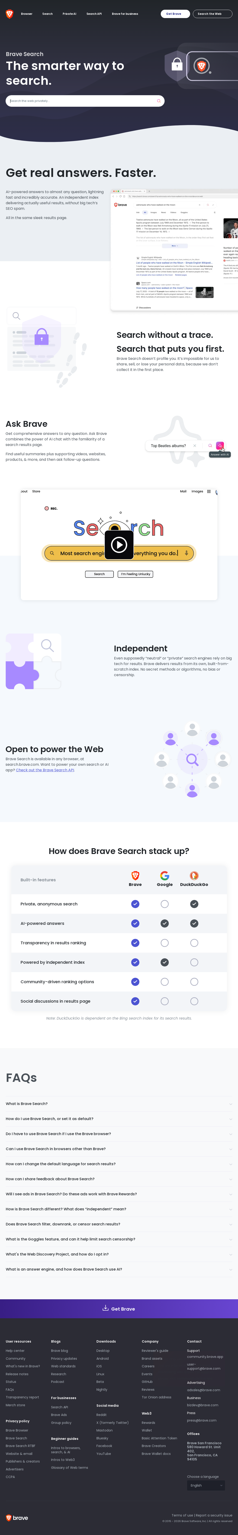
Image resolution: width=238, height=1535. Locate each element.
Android (102, 1358)
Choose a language (203, 1476)
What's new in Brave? (23, 1366)
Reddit (101, 1415)
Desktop (103, 1350)
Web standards (63, 1366)
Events (147, 1374)
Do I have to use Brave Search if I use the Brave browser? (58, 1133)
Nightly (101, 1389)
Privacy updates (64, 1358)
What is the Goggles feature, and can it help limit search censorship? (70, 1239)
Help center (15, 1350)
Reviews (148, 1389)
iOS (99, 1366)
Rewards (148, 1422)
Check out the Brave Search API (45, 770)
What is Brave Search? (27, 1103)
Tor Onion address (156, 1397)
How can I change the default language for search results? (61, 1164)
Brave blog (59, 1350)
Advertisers (15, 1469)
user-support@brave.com (203, 1366)
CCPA (10, 1477)
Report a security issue (214, 1515)
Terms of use (182, 1515)
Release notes (17, 1374)
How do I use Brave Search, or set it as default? (49, 1118)
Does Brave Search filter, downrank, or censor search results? (63, 1224)
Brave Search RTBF (20, 1446)
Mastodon (104, 1430)
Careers (148, 1366)
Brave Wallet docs (156, 1453)
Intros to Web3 (63, 1459)
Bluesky (102, 1438)
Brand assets (152, 1358)
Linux (100, 1374)
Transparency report (22, 1397)
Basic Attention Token (159, 1438)
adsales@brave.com (206, 1389)
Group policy (61, 1422)
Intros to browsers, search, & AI (65, 1450)
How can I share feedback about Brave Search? (50, 1179)
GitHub (147, 1381)
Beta (100, 1381)
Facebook (104, 1446)
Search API (59, 1407)
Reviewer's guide (155, 1350)
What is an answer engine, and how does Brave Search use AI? (64, 1269)
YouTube (103, 1453)
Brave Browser (17, 1430)
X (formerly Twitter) (112, 1422)
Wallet (147, 1430)
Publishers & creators (23, 1461)
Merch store (15, 1405)
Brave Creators (154, 1446)
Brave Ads (59, 1415)
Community (15, 1358)
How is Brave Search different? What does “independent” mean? (66, 1209)
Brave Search (16, 1438)
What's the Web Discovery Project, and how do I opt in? (57, 1254)
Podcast (57, 1381)
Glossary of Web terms (69, 1467)
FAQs (10, 1389)
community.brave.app (205, 1356)
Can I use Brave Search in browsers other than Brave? (56, 1149)
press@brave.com (201, 1420)
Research (58, 1374)
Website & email (19, 1453)
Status (11, 1381)
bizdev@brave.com (202, 1405)
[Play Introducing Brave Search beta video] (119, 545)
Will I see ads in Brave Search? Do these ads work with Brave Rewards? (71, 1194)
